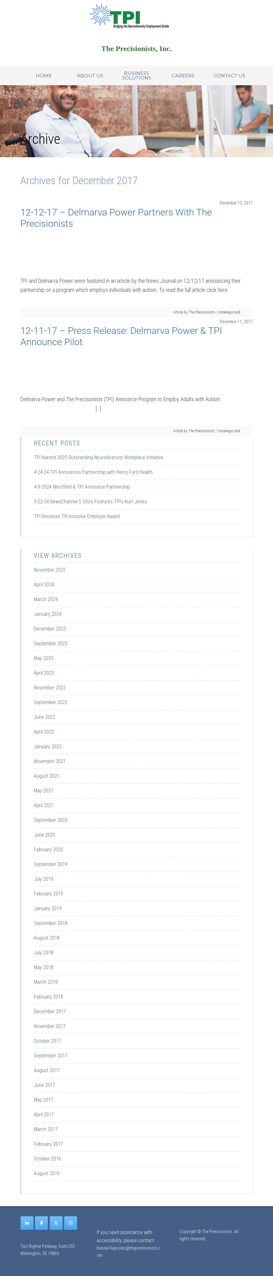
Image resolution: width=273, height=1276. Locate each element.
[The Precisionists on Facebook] (41, 1223)
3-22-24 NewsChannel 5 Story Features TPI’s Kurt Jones (90, 502)
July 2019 (43, 879)
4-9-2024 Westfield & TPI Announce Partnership (82, 487)
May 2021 (43, 791)
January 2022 (48, 747)
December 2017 (50, 1011)
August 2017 (47, 1070)
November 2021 (50, 761)
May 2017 (43, 1100)
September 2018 (50, 923)
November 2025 (50, 570)
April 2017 (44, 1115)
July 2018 (43, 953)
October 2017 (47, 1041)
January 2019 (48, 908)
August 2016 (47, 1173)
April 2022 (44, 732)
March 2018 (46, 982)
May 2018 (43, 967)
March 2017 (46, 1129)
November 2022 (50, 688)
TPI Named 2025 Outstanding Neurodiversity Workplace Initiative (98, 457)
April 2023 (44, 673)
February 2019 (48, 894)
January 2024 (48, 614)
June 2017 (44, 1085)
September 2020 (50, 820)
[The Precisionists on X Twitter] (56, 1223)
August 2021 (47, 776)
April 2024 (44, 585)
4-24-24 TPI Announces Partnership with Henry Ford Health (93, 472)
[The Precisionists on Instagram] (70, 1223)
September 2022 (50, 702)
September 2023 (50, 643)
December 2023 (50, 629)
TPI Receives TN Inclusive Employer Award (77, 516)
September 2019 (50, 864)
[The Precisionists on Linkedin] (27, 1223)
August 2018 (47, 938)
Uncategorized (229, 312)
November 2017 (50, 1026)
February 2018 (48, 997)
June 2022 (44, 717)
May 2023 (43, 658)
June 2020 (44, 835)
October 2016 (47, 1159)
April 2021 (44, 805)
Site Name (136, 15)
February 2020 (48, 850)
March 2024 (46, 599)
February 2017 (48, 1144)
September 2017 (50, 1056)
